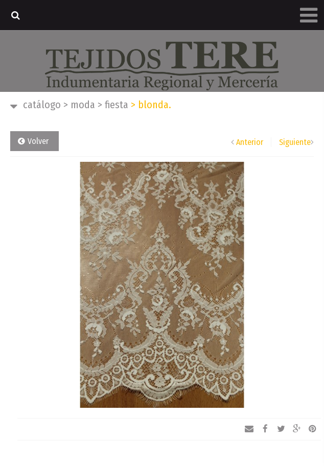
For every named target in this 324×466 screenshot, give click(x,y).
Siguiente (295, 142)
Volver (38, 141)
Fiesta (113, 105)
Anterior (249, 142)
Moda (79, 105)
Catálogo (42, 105)
